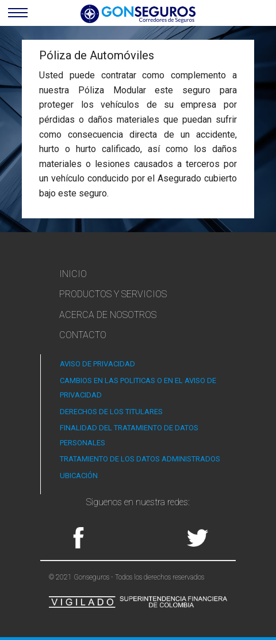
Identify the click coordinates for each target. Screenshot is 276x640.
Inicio (73, 273)
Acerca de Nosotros (107, 314)
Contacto (82, 335)
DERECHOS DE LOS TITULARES (111, 411)
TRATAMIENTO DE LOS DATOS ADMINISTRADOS (140, 459)
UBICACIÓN (79, 475)
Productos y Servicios (113, 294)
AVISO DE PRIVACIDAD (97, 363)
